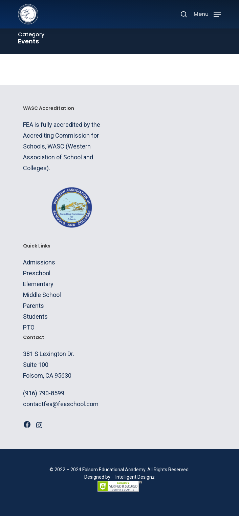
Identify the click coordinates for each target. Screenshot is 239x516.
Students (35, 316)
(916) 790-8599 (43, 393)
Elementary (38, 283)
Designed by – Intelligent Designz (119, 477)
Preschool (36, 273)
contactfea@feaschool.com (61, 404)
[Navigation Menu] (207, 13)
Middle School (42, 294)
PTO (29, 327)
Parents (33, 305)
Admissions (39, 262)
